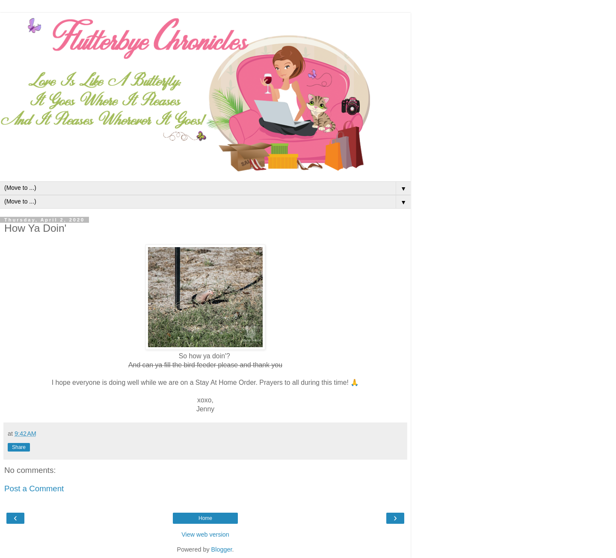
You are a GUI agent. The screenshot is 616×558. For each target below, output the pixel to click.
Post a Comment (34, 488)
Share (19, 447)
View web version (205, 534)
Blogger (221, 549)
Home (205, 518)
